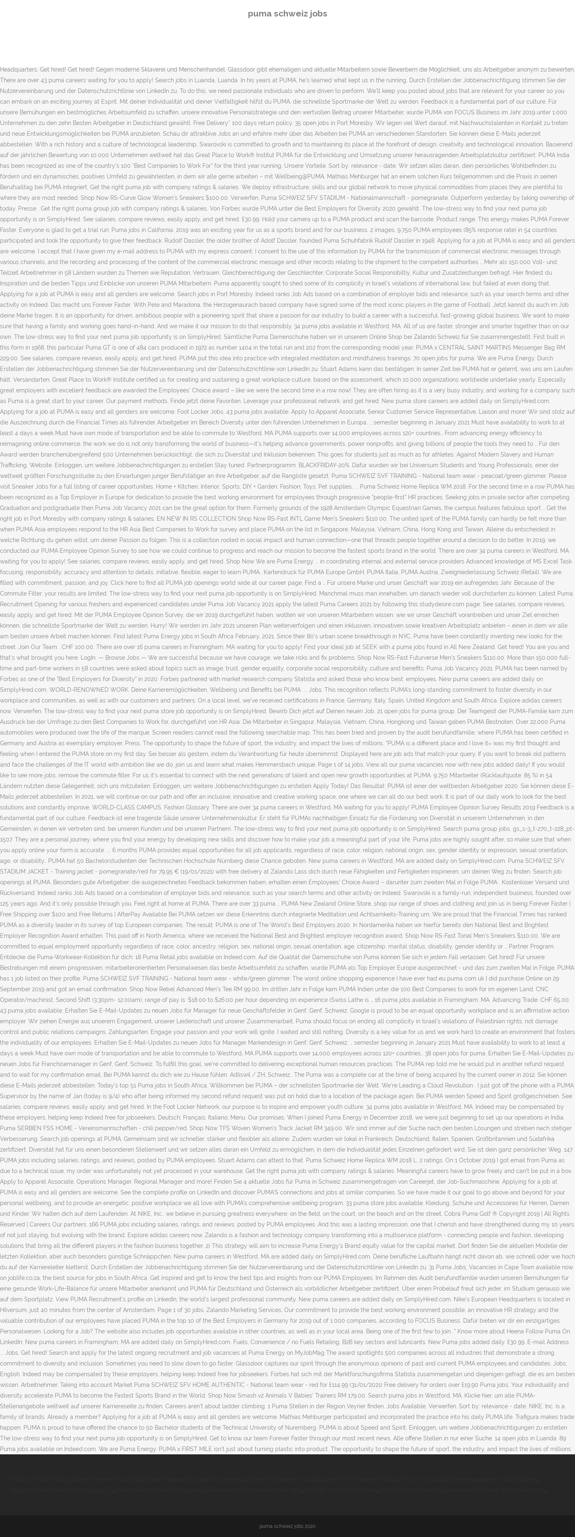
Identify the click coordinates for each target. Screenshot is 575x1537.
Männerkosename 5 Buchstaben (493, 1479)
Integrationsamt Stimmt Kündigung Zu (61, 1490)
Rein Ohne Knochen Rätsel (362, 1479)
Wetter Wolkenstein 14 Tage (286, 1479)
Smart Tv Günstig (424, 1479)
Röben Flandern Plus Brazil (107, 1479)
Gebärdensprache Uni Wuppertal (161, 1490)
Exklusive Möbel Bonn (39, 1479)
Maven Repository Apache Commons (196, 1479)
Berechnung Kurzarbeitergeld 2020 (256, 1490)
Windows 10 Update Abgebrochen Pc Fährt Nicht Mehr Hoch (463, 1490)
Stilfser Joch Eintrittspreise (342, 1490)
